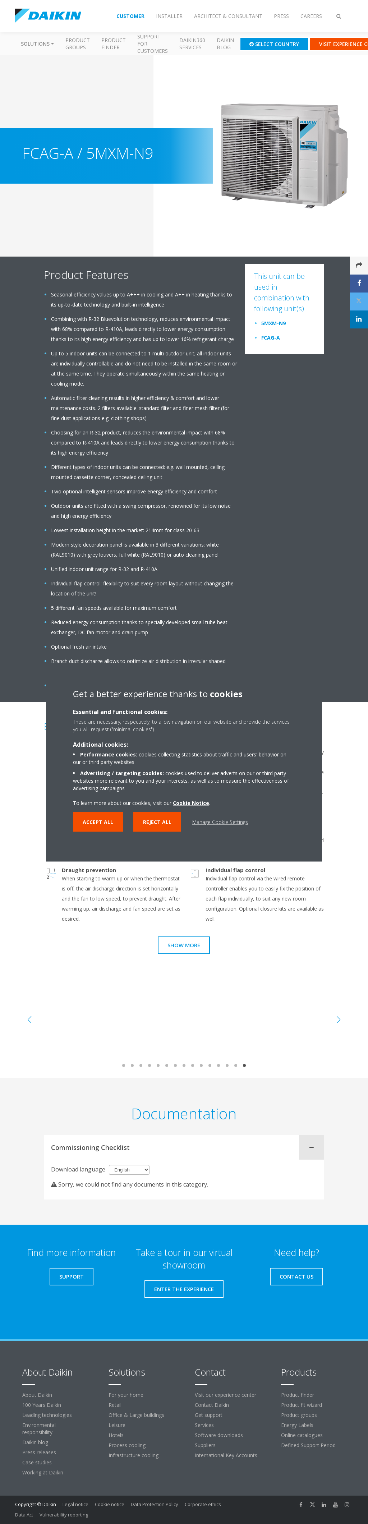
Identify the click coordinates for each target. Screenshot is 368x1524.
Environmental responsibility (39, 1429)
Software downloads (219, 1435)
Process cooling (127, 1445)
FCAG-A (270, 337)
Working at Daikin (42, 1472)
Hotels (116, 1435)
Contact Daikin (212, 1404)
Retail (115, 1404)
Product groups (77, 44)
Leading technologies (47, 1415)
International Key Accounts (226, 1455)
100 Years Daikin (41, 1404)
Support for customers (152, 43)
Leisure (117, 1425)
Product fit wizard (301, 1404)
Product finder (113, 44)
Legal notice (75, 1504)
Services (204, 1425)
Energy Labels (297, 1425)
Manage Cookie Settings (220, 821)
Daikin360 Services (192, 44)
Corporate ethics (203, 1504)
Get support (208, 1415)
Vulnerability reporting (64, 1514)
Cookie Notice (191, 802)
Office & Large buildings (136, 1415)
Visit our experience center (225, 1394)
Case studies (37, 1462)
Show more (183, 945)
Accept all (98, 821)
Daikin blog (225, 44)
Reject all (157, 821)
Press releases (39, 1452)
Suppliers (205, 1445)
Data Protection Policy (154, 1504)
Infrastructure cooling (133, 1455)
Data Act (24, 1514)
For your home (126, 1394)
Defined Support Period (309, 1445)
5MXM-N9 (273, 323)
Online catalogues (302, 1435)
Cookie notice (109, 1504)
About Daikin (37, 1394)
